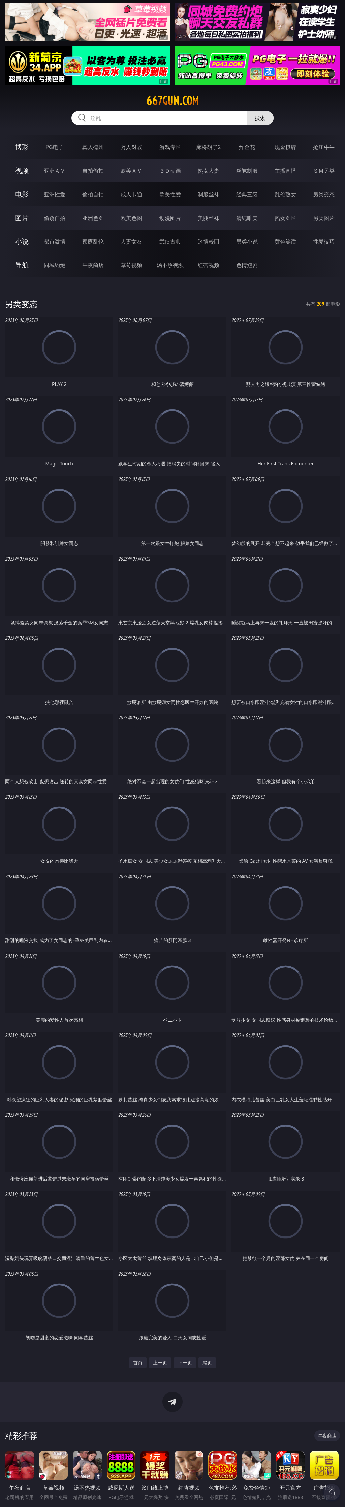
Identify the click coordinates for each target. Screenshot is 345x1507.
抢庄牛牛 (324, 147)
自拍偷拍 (93, 170)
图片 (22, 217)
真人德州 (93, 147)
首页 (138, 1362)
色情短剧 (247, 265)
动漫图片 (170, 218)
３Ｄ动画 (170, 170)
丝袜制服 (247, 170)
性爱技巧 (324, 241)
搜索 (260, 118)
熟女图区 (285, 218)
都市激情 (54, 241)
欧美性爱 (170, 194)
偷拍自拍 (93, 194)
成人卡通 (131, 194)
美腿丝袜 (208, 218)
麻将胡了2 (208, 147)
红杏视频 (208, 265)
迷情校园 (208, 241)
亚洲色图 (93, 218)
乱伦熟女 (285, 194)
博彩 (22, 146)
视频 (22, 170)
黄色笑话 (285, 241)
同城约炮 (54, 265)
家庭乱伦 (93, 241)
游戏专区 (170, 147)
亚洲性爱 (54, 194)
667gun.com (172, 101)
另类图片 (324, 218)
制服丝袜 (208, 194)
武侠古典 (170, 241)
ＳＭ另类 (324, 170)
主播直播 (285, 170)
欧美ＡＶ (131, 170)
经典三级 (247, 194)
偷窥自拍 (54, 218)
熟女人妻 (208, 170)
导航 (22, 264)
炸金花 (247, 147)
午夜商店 (93, 265)
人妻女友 (131, 241)
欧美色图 (131, 218)
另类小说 (247, 241)
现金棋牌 (285, 147)
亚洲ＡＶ (54, 170)
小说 (22, 241)
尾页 (207, 1362)
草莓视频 (131, 265)
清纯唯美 (247, 218)
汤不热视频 (170, 265)
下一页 (185, 1362)
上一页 (160, 1362)
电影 (22, 194)
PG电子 (54, 147)
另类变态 (324, 194)
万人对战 (131, 147)
